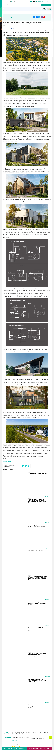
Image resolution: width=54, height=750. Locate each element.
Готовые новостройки (24, 8)
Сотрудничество (20, 732)
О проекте (14, 732)
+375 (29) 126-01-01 (38, 738)
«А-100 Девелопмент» (21, 34)
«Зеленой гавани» (46, 97)
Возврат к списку (7, 461)
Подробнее (47, 496)
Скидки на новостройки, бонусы (10, 8)
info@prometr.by (14, 740)
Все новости (48, 729)
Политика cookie (19, 733)
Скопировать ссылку (7, 28)
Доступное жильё (35, 8)
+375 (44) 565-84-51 (21, 737)
